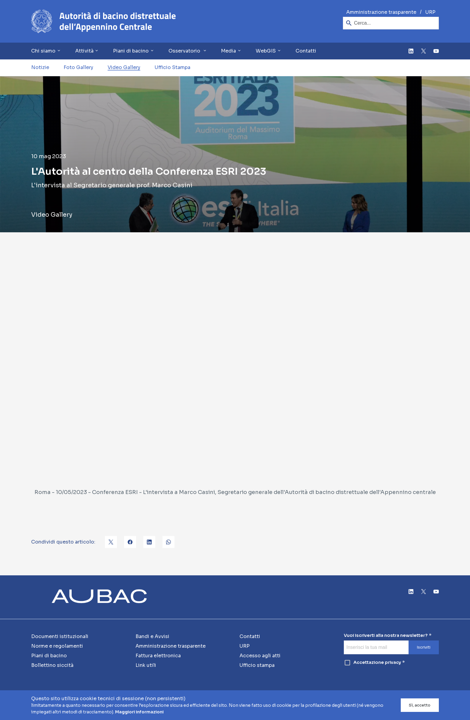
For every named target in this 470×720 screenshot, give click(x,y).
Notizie (40, 67)
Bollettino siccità (52, 665)
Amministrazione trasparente (381, 12)
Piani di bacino (49, 655)
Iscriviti (423, 647)
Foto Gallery (78, 67)
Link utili (145, 665)
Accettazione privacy (372, 662)
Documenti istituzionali (59, 636)
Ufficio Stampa (172, 67)
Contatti (306, 51)
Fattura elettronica (158, 655)
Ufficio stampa (257, 665)
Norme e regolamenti (57, 646)
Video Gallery (124, 67)
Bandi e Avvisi (152, 636)
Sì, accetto (419, 705)
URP (430, 12)
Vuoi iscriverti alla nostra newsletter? (386, 635)
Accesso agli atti (260, 655)
